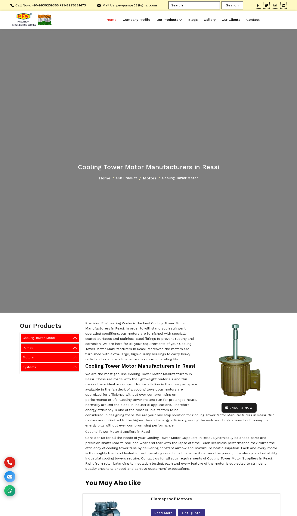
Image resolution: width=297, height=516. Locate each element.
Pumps (28, 348)
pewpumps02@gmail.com (136, 5)
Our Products (169, 19)
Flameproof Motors (171, 498)
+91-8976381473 (72, 5)
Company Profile (136, 20)
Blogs (193, 20)
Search (232, 5)
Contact (253, 20)
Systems (29, 367)
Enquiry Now (239, 407)
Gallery (210, 20)
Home (111, 20)
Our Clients (231, 20)
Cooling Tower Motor (39, 338)
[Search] (194, 5)
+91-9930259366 (45, 5)
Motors (149, 178)
